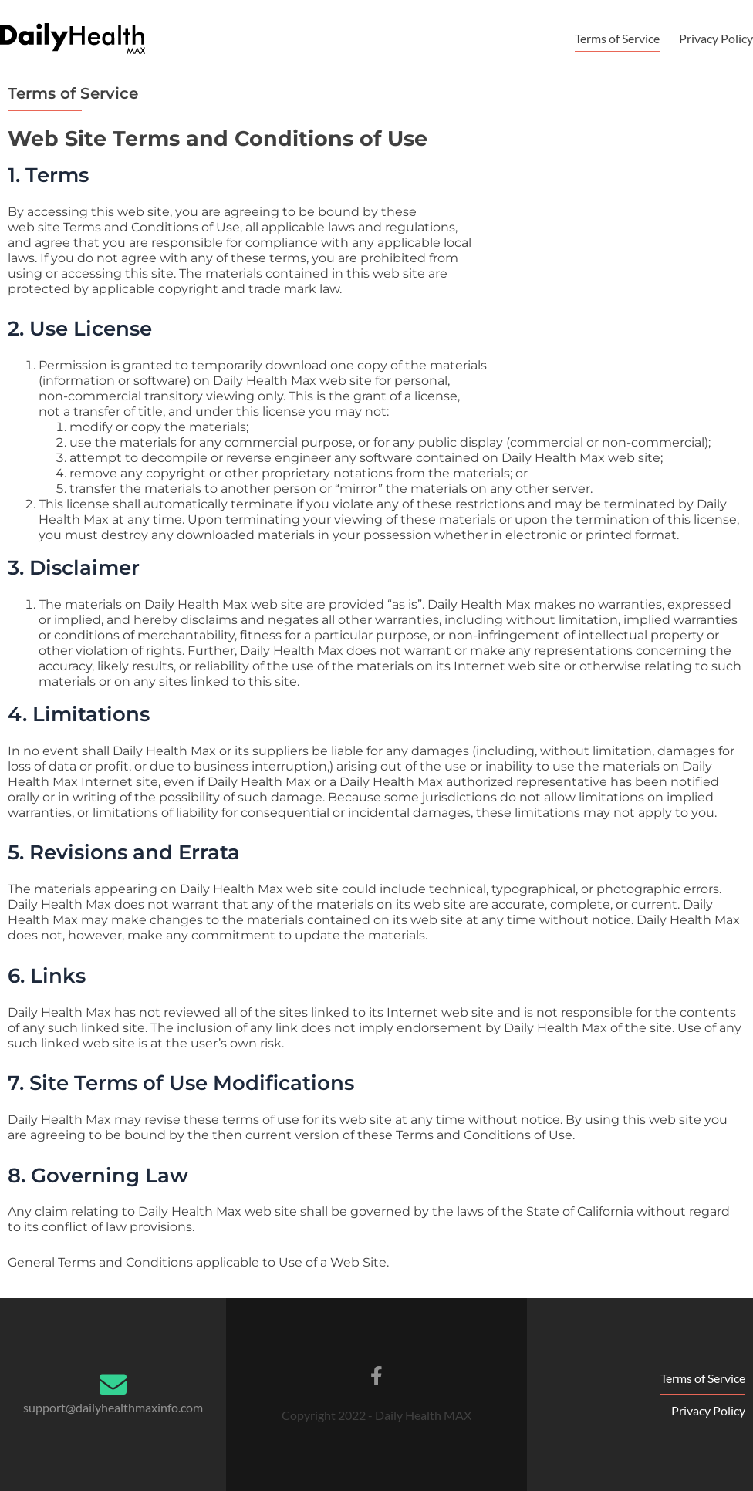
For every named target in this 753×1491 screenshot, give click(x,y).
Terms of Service (617, 38)
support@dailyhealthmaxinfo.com (113, 1407)
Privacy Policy (716, 38)
